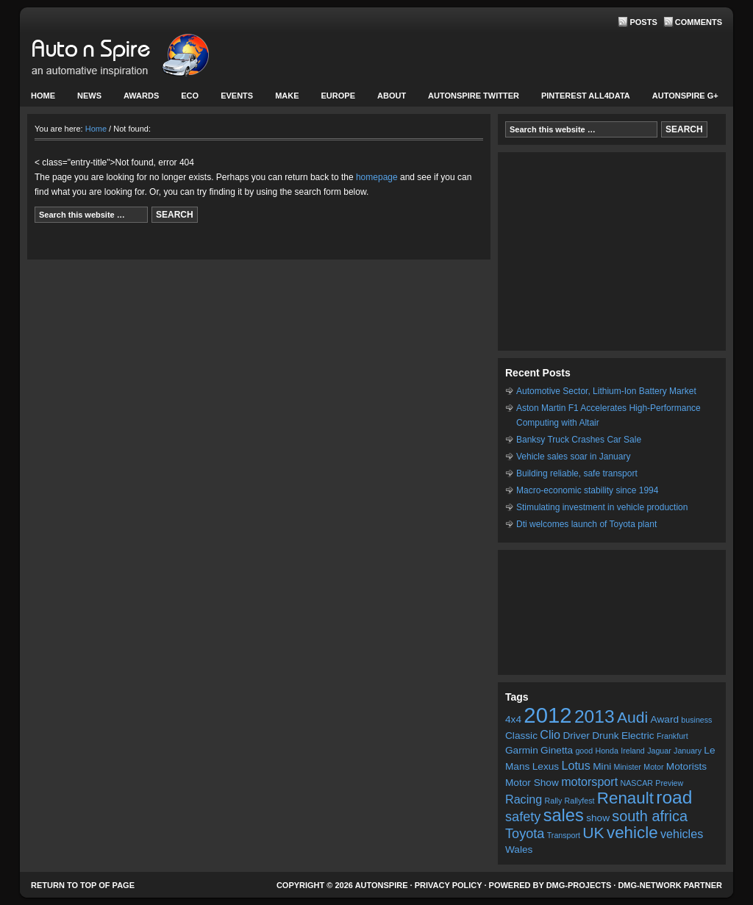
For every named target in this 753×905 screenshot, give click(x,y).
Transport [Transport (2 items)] (563, 835)
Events (235, 99)
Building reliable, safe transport (577, 473)
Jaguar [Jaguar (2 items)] (659, 750)
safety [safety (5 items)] (522, 816)
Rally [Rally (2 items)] (554, 800)
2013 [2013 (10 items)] (594, 716)
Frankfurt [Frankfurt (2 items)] (672, 735)
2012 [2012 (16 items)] (547, 715)
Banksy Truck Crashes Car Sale (578, 439)
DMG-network (649, 885)
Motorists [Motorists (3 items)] (686, 766)
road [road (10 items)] (674, 797)
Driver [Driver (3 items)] (576, 735)
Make (285, 99)
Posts (643, 22)
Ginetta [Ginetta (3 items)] (556, 750)
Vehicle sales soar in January (573, 456)
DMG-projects (579, 885)
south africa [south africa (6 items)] (650, 816)
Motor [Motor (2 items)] (653, 766)
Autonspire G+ (685, 95)
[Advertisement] (612, 251)
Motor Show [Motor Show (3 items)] (532, 782)
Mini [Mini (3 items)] (602, 766)
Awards (141, 95)
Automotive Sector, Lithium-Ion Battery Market (606, 391)
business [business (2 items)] (696, 719)
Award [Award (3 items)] (665, 719)
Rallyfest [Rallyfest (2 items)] (580, 800)
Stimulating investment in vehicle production (602, 507)
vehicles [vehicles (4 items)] (681, 833)
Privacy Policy (448, 885)
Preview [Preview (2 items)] (669, 783)
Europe (336, 99)
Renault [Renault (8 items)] (625, 798)
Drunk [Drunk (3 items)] (605, 735)
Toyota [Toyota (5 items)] (524, 833)
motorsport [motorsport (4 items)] (589, 781)
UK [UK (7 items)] (593, 832)
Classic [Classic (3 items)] (521, 735)
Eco (190, 95)
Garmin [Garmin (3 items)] (521, 750)
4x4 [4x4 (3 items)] (513, 719)
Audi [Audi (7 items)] (632, 717)
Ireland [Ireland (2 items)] (633, 750)
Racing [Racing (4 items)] (523, 799)
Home (43, 95)
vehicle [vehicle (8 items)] (632, 832)
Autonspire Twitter (473, 95)
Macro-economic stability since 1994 (587, 490)
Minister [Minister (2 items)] (627, 766)
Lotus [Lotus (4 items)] (575, 765)
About (389, 99)
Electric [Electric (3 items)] (637, 735)
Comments (698, 22)
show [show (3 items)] (598, 817)
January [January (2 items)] (688, 750)
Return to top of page (83, 885)
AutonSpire (167, 59)
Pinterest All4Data (585, 95)
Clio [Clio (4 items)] (550, 734)
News (87, 99)
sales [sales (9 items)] (563, 815)
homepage (377, 177)
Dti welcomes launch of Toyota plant (586, 524)
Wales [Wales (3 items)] (518, 849)
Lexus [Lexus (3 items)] (545, 766)
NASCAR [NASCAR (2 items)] (637, 783)
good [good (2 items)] (584, 750)
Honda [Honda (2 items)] (606, 750)
